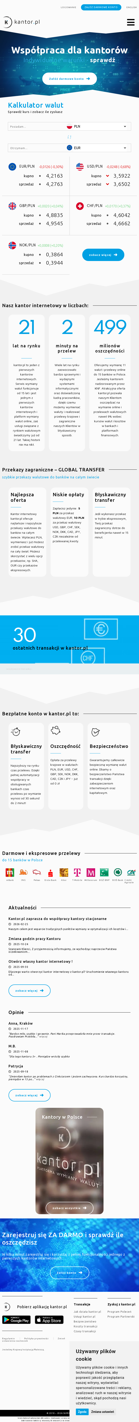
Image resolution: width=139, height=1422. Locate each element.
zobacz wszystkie (66, 1208)
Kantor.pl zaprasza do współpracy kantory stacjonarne (58, 919)
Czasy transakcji (85, 1331)
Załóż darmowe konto (101, 7)
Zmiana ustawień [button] (102, 1411)
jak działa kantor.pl (87, 1311)
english (131, 7)
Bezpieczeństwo (85, 1321)
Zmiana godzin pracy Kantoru (35, 939)
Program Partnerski (121, 1316)
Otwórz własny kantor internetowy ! (41, 961)
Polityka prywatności (36, 1338)
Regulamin (8, 1338)
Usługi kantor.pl (84, 1316)
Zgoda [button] (82, 1411)
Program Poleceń (120, 1311)
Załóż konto (66, 1272)
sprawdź (102, 60)
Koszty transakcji (86, 1326)
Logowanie (68, 7)
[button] (131, 22)
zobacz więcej (26, 990)
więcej (43, 1036)
